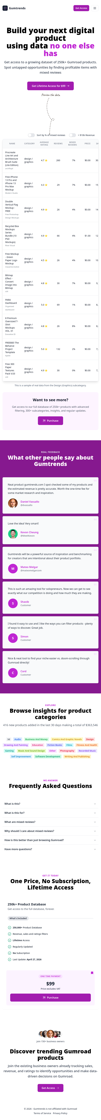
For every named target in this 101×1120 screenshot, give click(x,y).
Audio (17, 739)
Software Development (47, 756)
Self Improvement (21, 756)
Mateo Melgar (29, 567)
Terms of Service (43, 1113)
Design (90, 739)
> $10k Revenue (86, 135)
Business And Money (36, 739)
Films (69, 745)
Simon (24, 636)
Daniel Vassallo (30, 501)
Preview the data (50, 95)
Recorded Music (87, 750)
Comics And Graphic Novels (67, 739)
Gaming (9, 750)
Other (52, 750)
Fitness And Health (87, 745)
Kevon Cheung (30, 532)
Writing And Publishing (77, 756)
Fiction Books (54, 745)
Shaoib (25, 602)
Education (37, 745)
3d (8, 739)
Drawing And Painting (16, 745)
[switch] (31, 135)
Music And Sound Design (31, 750)
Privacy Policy (60, 1113)
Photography (67, 750)
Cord (23, 671)
